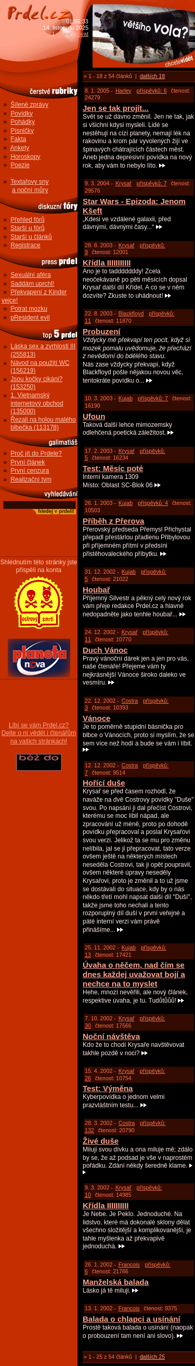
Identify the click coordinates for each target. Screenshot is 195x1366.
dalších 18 (152, 76)
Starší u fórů (27, 228)
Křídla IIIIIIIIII (105, 1205)
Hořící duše (104, 782)
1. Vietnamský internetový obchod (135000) (36, 403)
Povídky (21, 113)
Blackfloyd (131, 313)
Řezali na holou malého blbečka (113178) (42, 424)
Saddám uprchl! (32, 283)
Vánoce (96, 718)
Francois (129, 1264)
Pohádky (22, 121)
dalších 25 (152, 1357)
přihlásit (41, 34)
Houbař (96, 589)
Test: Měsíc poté (113, 468)
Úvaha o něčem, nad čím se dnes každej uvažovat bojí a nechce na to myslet (134, 974)
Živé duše (101, 1140)
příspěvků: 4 (153, 503)
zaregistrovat (72, 34)
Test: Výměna (108, 1088)
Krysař (123, 183)
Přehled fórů (27, 219)
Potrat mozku (28, 308)
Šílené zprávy (29, 104)
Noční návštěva (111, 1036)
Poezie (20, 165)
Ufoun (94, 416)
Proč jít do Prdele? (36, 453)
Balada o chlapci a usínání (131, 1318)
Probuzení (102, 331)
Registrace (25, 245)
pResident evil (29, 317)
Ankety (20, 147)
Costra (130, 701)
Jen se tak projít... (116, 108)
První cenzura (29, 470)
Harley (123, 90)
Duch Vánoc (105, 650)
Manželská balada (116, 1282)
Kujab (126, 398)
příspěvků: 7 (152, 183)
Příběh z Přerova (113, 520)
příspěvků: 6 (152, 90)
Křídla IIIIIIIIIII (107, 262)
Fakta (18, 139)
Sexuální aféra (30, 275)
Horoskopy (25, 156)
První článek (27, 462)
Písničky (22, 130)
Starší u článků (30, 237)
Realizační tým (30, 479)
